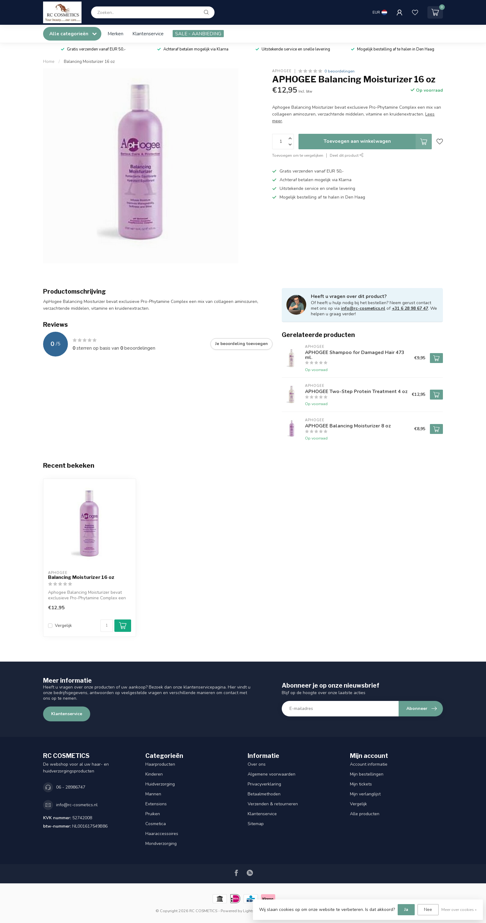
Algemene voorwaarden (271, 774)
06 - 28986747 (70, 787)
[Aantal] (106, 625)
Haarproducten (160, 764)
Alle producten (364, 814)
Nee (428, 909)
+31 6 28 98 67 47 (410, 308)
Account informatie (368, 764)
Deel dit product (347, 155)
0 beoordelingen (340, 71)
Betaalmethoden (264, 794)
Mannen (153, 794)
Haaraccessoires (161, 834)
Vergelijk (63, 625)
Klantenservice (148, 33)
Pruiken (152, 814)
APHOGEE (282, 71)
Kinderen (154, 774)
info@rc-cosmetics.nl (363, 308)
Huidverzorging (160, 784)
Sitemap (256, 824)
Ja (406, 909)
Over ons (257, 764)
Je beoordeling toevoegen (241, 344)
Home (49, 61)
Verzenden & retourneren (273, 804)
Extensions (156, 804)
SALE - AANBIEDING (198, 33)
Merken (115, 33)
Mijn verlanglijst (365, 794)
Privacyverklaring (264, 784)
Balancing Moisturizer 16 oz (89, 61)
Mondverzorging (161, 843)
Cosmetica (155, 824)
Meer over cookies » (459, 909)
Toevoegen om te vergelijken (297, 155)
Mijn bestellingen (366, 774)
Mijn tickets (361, 784)
